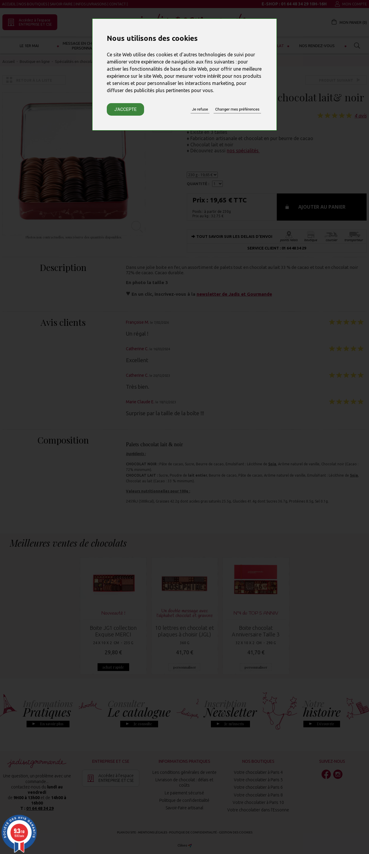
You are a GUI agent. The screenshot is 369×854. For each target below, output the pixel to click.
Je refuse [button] (200, 109)
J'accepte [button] (125, 109)
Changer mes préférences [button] (237, 109)
